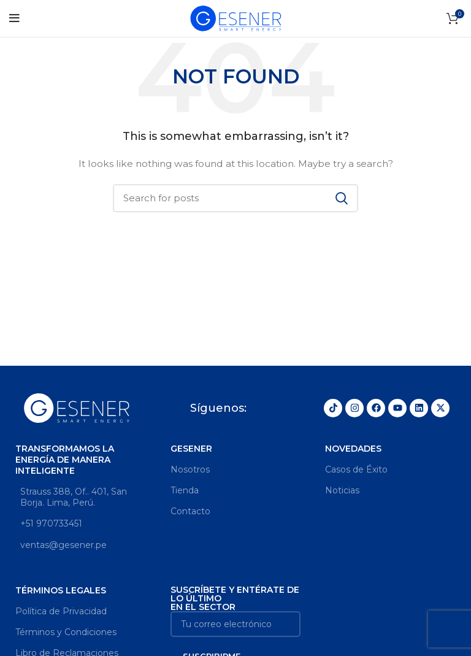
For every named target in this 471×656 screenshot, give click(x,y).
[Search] (235, 198)
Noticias (342, 490)
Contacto (190, 511)
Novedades (353, 448)
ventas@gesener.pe (61, 544)
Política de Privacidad (61, 611)
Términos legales (60, 590)
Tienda (184, 490)
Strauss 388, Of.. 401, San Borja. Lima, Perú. (71, 497)
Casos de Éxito (356, 469)
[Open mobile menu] (14, 18)
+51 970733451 (48, 523)
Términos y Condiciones (66, 632)
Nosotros (190, 469)
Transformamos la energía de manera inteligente (64, 459)
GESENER (190, 448)
